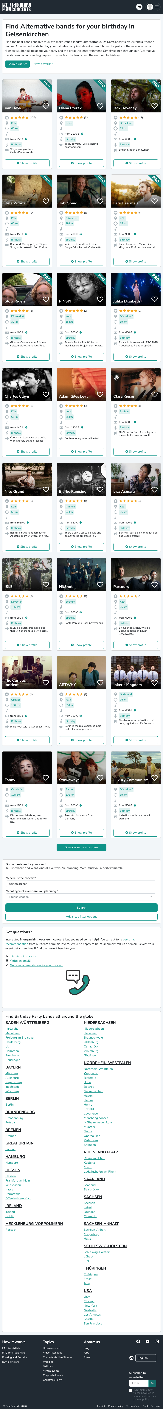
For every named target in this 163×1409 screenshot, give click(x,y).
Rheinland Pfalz (94, 1158)
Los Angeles (92, 1315)
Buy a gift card (10, 1362)
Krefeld (89, 1109)
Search (81, 908)
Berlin (9, 1105)
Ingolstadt (12, 1087)
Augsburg (12, 1078)
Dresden (89, 1212)
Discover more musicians (81, 847)
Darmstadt (12, 1194)
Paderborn (91, 1140)
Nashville (90, 1310)
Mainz (88, 1167)
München (11, 1073)
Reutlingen (12, 1060)
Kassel (9, 1189)
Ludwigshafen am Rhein (100, 1172)
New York (90, 1306)
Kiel (86, 1261)
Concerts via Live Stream (57, 1357)
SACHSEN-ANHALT (101, 1223)
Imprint (101, 1406)
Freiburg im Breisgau (19, 1038)
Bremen (10, 1136)
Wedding (48, 1362)
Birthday (48, 1366)
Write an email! (20, 961)
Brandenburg (14, 1118)
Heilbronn (12, 1051)
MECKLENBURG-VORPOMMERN (34, 1223)
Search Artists (17, 64)
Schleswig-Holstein (97, 1252)
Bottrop (89, 1087)
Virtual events (51, 1371)
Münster (89, 1127)
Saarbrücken (92, 1189)
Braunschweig (93, 1038)
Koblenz (89, 1163)
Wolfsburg (91, 1051)
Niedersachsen (94, 1029)
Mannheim (12, 1033)
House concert (51, 1348)
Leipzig (88, 1207)
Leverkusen (92, 1114)
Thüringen (91, 1274)
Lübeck (88, 1256)
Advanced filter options (81, 917)
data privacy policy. (144, 1397)
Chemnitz (90, 1216)
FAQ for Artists (11, 1348)
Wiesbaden (13, 1185)
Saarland (90, 1185)
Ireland (10, 1212)
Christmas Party (52, 1380)
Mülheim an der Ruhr (98, 1122)
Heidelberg (13, 1042)
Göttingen (90, 1055)
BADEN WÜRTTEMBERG (27, 1022)
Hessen (10, 1176)
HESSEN (12, 1170)
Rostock (10, 1230)
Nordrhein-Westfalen (98, 1069)
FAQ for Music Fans (13, 1352)
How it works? (43, 64)
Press (87, 1357)
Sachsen (89, 1203)
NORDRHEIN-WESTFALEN (107, 1062)
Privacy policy (115, 1406)
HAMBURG (15, 1156)
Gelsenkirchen (93, 1091)
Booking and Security (14, 1357)
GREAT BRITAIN (19, 1143)
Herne (88, 1105)
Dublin (9, 1216)
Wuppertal (91, 1073)
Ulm (8, 1047)
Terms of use (133, 1406)
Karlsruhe (11, 1029)
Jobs (86, 1352)
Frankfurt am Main (17, 1181)
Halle (87, 1239)
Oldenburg (91, 1042)
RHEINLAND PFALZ (101, 1152)
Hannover (90, 1033)
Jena (87, 1283)
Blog (86, 1348)
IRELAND (13, 1205)
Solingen (90, 1145)
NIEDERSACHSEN (100, 1022)
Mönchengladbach (96, 1118)
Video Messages (52, 1352)
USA (88, 1290)
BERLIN (12, 1098)
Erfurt (87, 1279)
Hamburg (11, 1163)
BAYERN (13, 1067)
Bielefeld (90, 1078)
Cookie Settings (151, 1406)
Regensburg (13, 1082)
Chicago (89, 1301)
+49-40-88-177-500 (24, 956)
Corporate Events (53, 1375)
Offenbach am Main (18, 1198)
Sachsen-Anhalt (94, 1230)
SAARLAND (94, 1179)
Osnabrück (91, 1047)
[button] (153, 7)
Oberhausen (92, 1136)
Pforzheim (12, 1055)
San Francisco (93, 1324)
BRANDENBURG (20, 1112)
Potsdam (11, 1122)
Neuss (88, 1131)
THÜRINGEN (95, 1268)
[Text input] (139, 1383)
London (10, 1149)
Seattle (89, 1319)
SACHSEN (93, 1196)
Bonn (87, 1082)
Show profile (29, 163)
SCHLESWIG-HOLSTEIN (105, 1246)
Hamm (88, 1100)
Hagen (88, 1096)
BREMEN (13, 1129)
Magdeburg (91, 1234)
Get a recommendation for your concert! (36, 965)
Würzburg (12, 1091)
